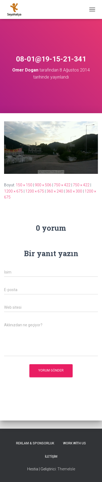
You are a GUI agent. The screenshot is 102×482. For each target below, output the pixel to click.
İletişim (51, 456)
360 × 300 (74, 191)
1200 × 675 (13, 191)
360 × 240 (55, 191)
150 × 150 (24, 185)
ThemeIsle (66, 469)
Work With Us (74, 443)
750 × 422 (62, 185)
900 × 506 (43, 185)
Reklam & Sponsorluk (35, 443)
